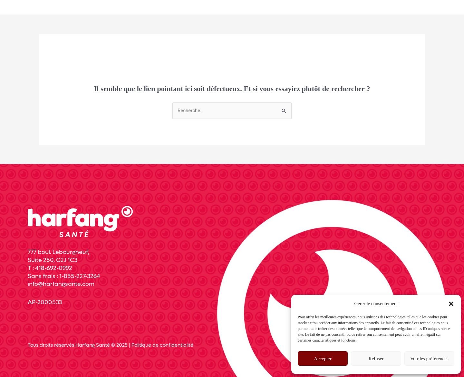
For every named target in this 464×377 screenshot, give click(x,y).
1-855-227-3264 (79, 276)
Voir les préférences (429, 358)
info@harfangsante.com (61, 284)
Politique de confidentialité (162, 345)
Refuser (376, 358)
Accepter (323, 358)
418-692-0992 (53, 268)
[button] (451, 304)
